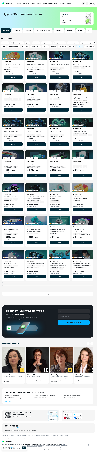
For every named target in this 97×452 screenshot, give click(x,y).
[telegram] (75, 445)
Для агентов (31, 435)
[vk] (80, 445)
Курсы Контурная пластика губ (13, 399)
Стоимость (63, 46)
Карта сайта (14, 438)
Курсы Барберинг (9, 397)
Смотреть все (8, 401)
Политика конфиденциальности (61, 435)
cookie (11, 447)
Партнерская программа (20, 435)
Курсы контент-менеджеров (12, 395)
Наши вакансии (31, 438)
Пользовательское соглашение (44, 435)
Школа (79, 46)
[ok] (84, 445)
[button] (48, 18)
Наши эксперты (22, 438)
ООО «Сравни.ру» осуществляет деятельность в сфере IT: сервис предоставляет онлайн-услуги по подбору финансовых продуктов (31, 444)
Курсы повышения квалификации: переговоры (46, 399)
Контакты (11, 435)
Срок (71, 46)
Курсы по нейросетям (69, 397)
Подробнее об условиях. (52, 449)
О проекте (5, 435)
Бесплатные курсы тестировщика (72, 395)
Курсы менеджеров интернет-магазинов (44, 395)
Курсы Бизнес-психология (41, 397)
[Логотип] (37, 441)
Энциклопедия (6, 438)
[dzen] (88, 445)
